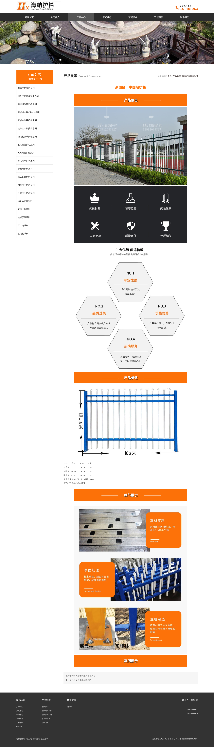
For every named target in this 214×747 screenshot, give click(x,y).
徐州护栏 (45, 707)
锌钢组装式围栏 (84, 680)
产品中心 (81, 17)
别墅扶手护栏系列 (26, 185)
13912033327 (192, 709)
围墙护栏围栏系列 (26, 88)
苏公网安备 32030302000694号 (184, 739)
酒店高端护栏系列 (26, 177)
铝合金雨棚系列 (25, 201)
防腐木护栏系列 (25, 169)
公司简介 (55, 17)
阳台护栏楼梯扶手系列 (28, 96)
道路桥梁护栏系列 (26, 145)
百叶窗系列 (23, 225)
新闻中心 (19, 715)
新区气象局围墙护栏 (86, 676)
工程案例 (158, 17)
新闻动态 (107, 17)
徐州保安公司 (47, 715)
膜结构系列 (23, 233)
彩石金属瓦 (46, 719)
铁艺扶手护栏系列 (26, 193)
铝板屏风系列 (24, 217)
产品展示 (177, 76)
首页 (170, 76)
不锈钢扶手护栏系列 (27, 120)
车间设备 (132, 17)
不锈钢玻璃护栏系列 (27, 104)
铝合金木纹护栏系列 (27, 128)
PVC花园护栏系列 (26, 153)
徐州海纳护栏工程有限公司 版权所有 (32, 739)
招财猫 (69, 707)
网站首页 (29, 17)
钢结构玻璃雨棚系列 (27, 136)
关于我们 (19, 707)
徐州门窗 (45, 723)
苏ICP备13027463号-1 (161, 739)
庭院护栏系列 (24, 209)
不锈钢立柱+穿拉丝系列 (29, 112)
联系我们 (184, 17)
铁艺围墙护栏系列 (26, 161)
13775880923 (192, 713)
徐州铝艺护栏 (47, 711)
